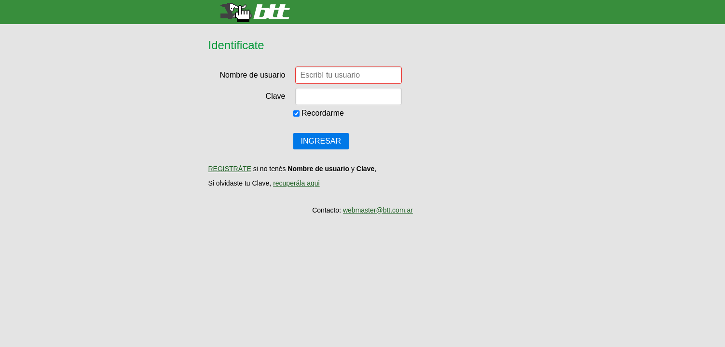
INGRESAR (321, 141)
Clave (276, 96)
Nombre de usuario (252, 75)
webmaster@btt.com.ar (378, 210)
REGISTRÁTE (229, 169)
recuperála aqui (296, 183)
